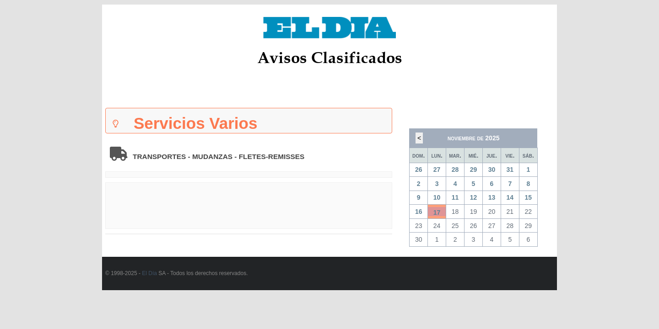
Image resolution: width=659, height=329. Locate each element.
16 (418, 211)
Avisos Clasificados (329, 57)
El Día (149, 273)
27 (437, 169)
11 (455, 197)
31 (510, 169)
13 (492, 197)
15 (528, 197)
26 (418, 169)
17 (437, 212)
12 (473, 197)
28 (455, 169)
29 (473, 169)
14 (510, 197)
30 (492, 169)
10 (437, 197)
